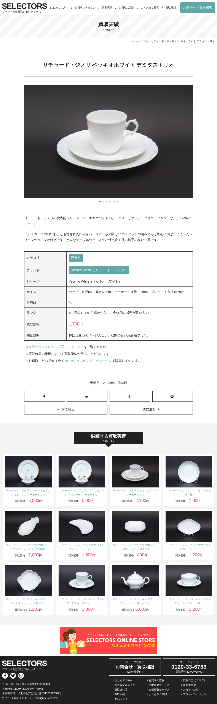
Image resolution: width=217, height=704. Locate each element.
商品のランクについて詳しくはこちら (56, 347)
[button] (100, 201)
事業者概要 (189, 685)
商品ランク (121, 699)
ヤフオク (102, 361)
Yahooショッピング (78, 361)
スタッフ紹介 (191, 689)
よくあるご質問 (150, 7)
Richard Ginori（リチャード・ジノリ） (99, 270)
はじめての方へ (59, 7)
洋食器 (76, 258)
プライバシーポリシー (196, 694)
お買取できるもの (85, 7)
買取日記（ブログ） (194, 680)
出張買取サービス (159, 689)
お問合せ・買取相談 (197, 7)
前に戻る (67, 409)
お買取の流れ (126, 7)
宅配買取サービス (159, 685)
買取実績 (107, 7)
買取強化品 (121, 689)
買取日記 (171, 7)
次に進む (149, 409)
